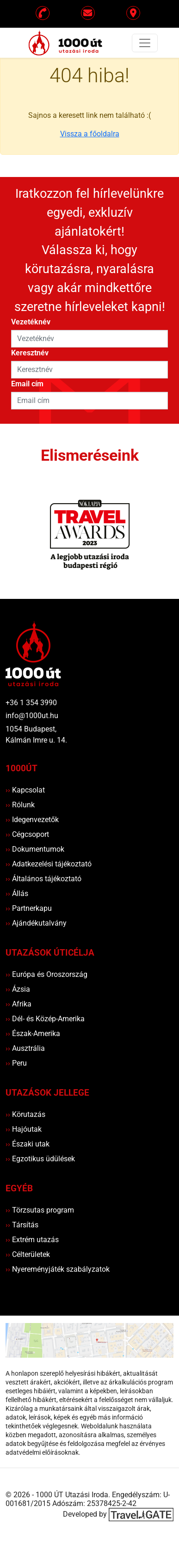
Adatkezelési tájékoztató (49, 864)
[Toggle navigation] (145, 43)
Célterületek (28, 1254)
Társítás (22, 1224)
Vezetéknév (30, 321)
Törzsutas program (40, 1210)
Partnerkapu (29, 908)
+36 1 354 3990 (31, 702)
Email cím (27, 383)
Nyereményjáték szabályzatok (58, 1269)
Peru (16, 1063)
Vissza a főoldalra (89, 133)
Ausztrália (25, 1048)
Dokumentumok (35, 849)
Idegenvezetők (32, 819)
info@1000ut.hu (32, 715)
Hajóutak (24, 1129)
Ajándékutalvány (36, 923)
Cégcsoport (27, 834)
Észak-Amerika (33, 1033)
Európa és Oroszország (46, 974)
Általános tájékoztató (43, 878)
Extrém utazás (32, 1239)
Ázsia (18, 989)
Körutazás (25, 1114)
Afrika (18, 1004)
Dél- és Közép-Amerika (45, 1018)
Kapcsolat (25, 790)
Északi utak (27, 1144)
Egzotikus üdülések (40, 1158)
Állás (17, 893)
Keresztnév (30, 352)
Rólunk (20, 804)
